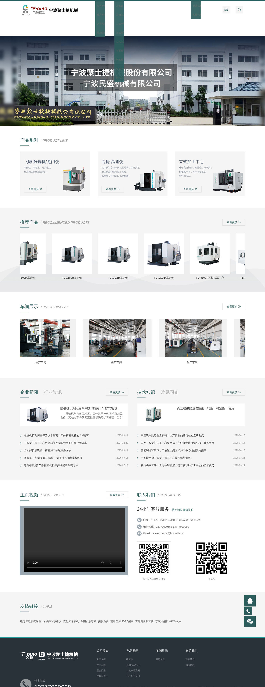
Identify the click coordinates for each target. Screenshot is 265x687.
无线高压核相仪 (52, 604)
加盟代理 (190, 648)
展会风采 (101, 653)
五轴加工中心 (133, 648)
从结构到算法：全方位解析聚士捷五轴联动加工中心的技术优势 (177, 448)
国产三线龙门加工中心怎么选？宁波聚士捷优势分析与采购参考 (177, 425)
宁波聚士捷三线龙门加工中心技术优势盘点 (166, 440)
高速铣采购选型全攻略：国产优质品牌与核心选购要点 (172, 418)
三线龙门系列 (133, 659)
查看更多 (35, 172)
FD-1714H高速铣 (166, 260)
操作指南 (191, 9)
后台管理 (123, 674)
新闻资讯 (152, 9)
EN (226, 9)
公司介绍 (101, 642)
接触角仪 (103, 604)
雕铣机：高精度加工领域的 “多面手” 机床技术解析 (53, 440)
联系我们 (210, 9)
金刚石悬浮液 (88, 604)
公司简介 (114, 9)
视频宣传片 (102, 659)
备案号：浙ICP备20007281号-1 (213, 671)
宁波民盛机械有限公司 (168, 604)
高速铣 (129, 642)
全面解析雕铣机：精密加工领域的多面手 (47, 433)
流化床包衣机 (71, 604)
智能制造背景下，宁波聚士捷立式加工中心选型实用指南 (173, 433)
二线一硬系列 (133, 653)
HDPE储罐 (127, 604)
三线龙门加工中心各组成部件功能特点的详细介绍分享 (55, 425)
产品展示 (133, 9)
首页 (95, 9)
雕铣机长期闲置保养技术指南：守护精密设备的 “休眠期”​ (91, 391)
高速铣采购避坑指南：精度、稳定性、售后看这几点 (208, 391)
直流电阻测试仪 (144, 604)
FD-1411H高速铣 (120, 260)
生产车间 (42, 345)
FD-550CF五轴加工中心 (212, 260)
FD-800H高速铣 (27, 260)
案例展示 (172, 9)
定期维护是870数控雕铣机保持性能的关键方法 (51, 448)
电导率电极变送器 (30, 604)
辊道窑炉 (115, 604)
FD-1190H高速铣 (74, 260)
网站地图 (112, 674)
